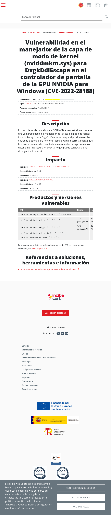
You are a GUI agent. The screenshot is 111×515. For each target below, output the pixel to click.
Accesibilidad (27, 365)
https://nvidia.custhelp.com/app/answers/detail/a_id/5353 (48, 269)
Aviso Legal (26, 361)
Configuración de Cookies (80, 488)
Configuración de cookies (31, 369)
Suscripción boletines (55, 313)
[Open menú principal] (3, 4)
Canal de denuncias (29, 389)
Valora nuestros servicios (32, 350)
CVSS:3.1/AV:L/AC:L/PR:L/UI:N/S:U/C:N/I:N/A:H (49, 166)
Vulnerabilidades (66, 33)
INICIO (24, 33)
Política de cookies (29, 373)
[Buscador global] (61, 17)
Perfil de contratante (30, 385)
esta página (38, 248)
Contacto (25, 346)
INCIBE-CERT (35, 33)
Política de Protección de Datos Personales (39, 358)
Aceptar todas (81, 506)
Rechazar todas (81, 497)
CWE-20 (28, 103)
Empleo (25, 354)
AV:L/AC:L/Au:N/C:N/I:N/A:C (41, 179)
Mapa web (26, 377)
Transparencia (27, 381)
